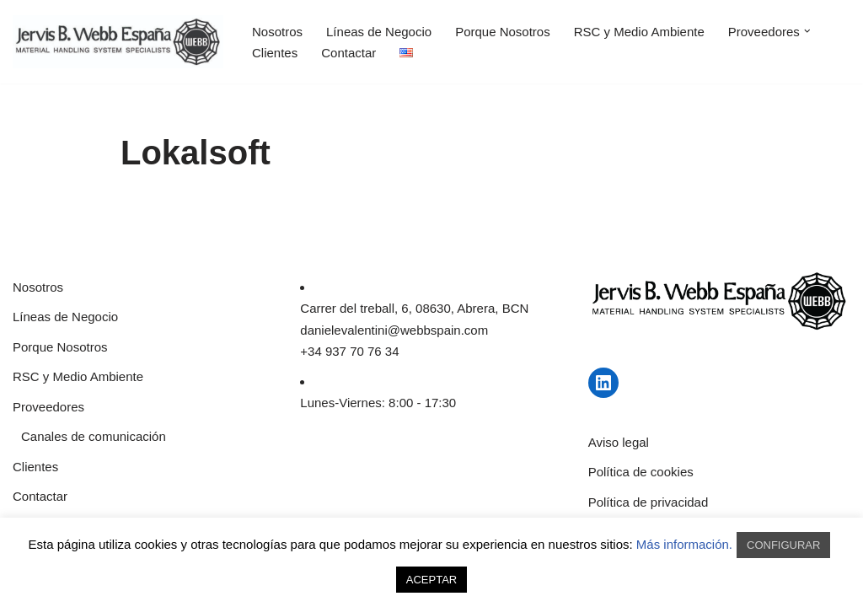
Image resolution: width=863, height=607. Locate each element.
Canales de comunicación (93, 436)
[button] (807, 31)
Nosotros (277, 31)
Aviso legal (618, 442)
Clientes (274, 53)
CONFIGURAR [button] (783, 545)
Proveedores (48, 407)
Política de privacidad (648, 502)
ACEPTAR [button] (431, 579)
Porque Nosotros (502, 31)
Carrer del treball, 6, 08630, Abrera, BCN (414, 308)
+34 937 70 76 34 (349, 351)
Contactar (348, 53)
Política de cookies (641, 472)
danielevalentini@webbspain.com (394, 330)
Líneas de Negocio (379, 31)
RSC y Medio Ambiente (639, 31)
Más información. (684, 544)
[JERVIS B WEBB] (118, 41)
